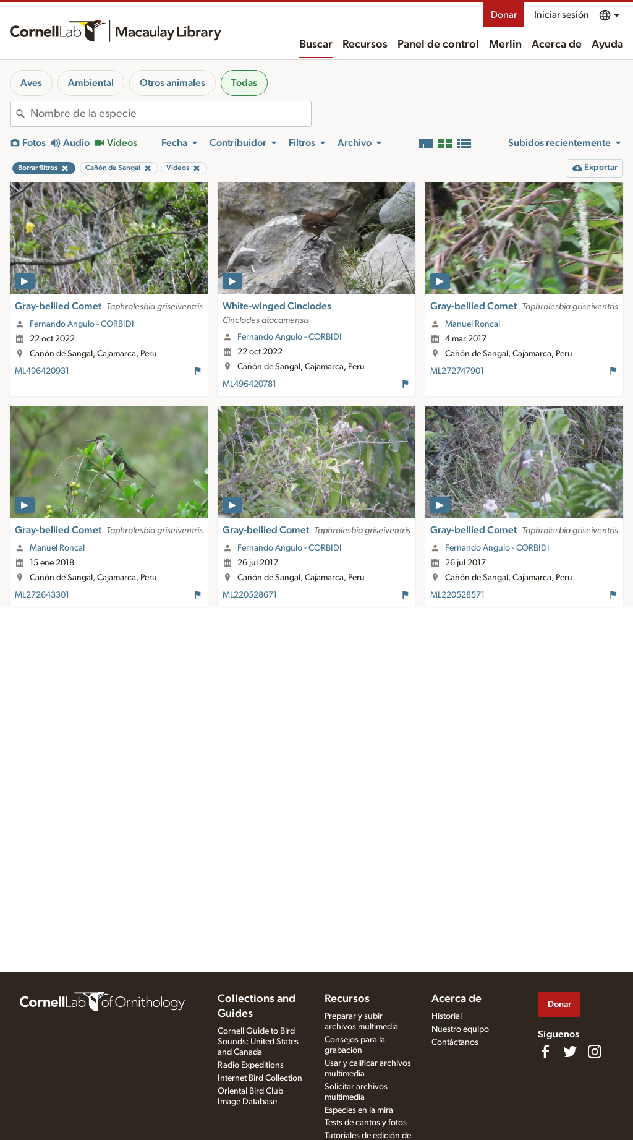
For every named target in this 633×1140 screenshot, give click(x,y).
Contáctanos (454, 1042)
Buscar (316, 44)
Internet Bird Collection (260, 1078)
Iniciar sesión (561, 15)
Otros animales (172, 83)
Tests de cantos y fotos (366, 1122)
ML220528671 (250, 595)
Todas (244, 83)
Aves (31, 83)
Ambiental (91, 83)
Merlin (505, 44)
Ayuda (607, 44)
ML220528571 (457, 595)
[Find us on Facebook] (545, 1051)
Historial (446, 1016)
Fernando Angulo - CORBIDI (82, 324)
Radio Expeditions (251, 1065)
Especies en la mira (359, 1110)
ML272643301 (42, 595)
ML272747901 (457, 371)
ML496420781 (249, 384)
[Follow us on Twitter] (570, 1051)
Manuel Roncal (472, 324)
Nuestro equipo (460, 1029)
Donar (504, 15)
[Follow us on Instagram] (594, 1051)
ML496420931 (42, 371)
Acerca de (557, 44)
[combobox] (170, 113)
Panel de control (438, 44)
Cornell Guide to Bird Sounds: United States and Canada (258, 1041)
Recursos (365, 44)
